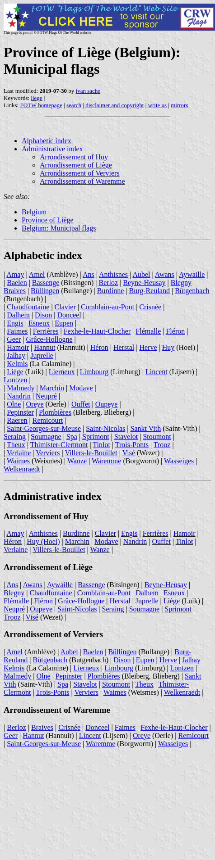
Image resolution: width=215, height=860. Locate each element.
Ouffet (80, 404)
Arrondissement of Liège (76, 165)
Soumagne (46, 436)
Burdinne (110, 290)
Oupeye (106, 404)
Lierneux (62, 372)
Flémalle (148, 331)
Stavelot (126, 436)
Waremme (106, 461)
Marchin (52, 388)
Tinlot (101, 444)
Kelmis (17, 363)
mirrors (179, 105)
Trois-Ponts (132, 444)
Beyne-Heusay (144, 282)
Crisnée (150, 307)
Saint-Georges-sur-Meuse (44, 428)
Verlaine (19, 453)
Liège (15, 372)
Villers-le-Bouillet (91, 453)
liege (36, 98)
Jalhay (16, 355)
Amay (15, 274)
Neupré (46, 396)
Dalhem (18, 315)
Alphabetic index (46, 141)
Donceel (69, 315)
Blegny (181, 282)
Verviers (48, 453)
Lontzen (15, 380)
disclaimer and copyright (114, 105)
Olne (14, 404)
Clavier (65, 307)
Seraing (15, 436)
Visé (128, 453)
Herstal (123, 347)
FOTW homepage (41, 105)
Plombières (55, 412)
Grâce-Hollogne (49, 339)
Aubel (141, 274)
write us (157, 105)
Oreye (35, 404)
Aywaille (192, 274)
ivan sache (88, 90)
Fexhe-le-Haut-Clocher (97, 331)
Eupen (64, 323)
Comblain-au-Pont (107, 307)
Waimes (18, 461)
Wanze (77, 461)
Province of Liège (48, 220)
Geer (14, 339)
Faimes (17, 331)
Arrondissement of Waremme (82, 181)
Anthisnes (113, 274)
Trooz (162, 444)
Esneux (39, 323)
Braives (15, 290)
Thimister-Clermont (59, 444)
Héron (99, 347)
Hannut (44, 347)
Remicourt (48, 420)
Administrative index (52, 149)
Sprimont (95, 436)
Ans (88, 274)
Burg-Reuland (149, 290)
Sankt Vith (146, 428)
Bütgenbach (192, 290)
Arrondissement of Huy (74, 157)
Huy (168, 347)
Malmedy (20, 388)
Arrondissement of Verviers (80, 173)
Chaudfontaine (28, 307)
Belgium (34, 212)
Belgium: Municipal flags (59, 228)
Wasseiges (179, 461)
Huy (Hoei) (43, 541)
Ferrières (46, 331)
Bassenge (45, 282)
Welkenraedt (22, 469)
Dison (43, 315)
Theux (16, 444)
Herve (148, 347)
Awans (164, 274)
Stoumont (157, 436)
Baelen (17, 282)
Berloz (108, 282)
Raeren (17, 420)
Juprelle (41, 355)
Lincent (156, 372)
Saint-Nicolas (105, 428)
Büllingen (45, 290)
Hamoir (18, 347)
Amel (37, 274)
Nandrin (18, 396)
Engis (15, 323)
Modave (81, 388)
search (73, 105)
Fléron (175, 331)
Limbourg (94, 372)
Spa (71, 436)
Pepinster (20, 412)
